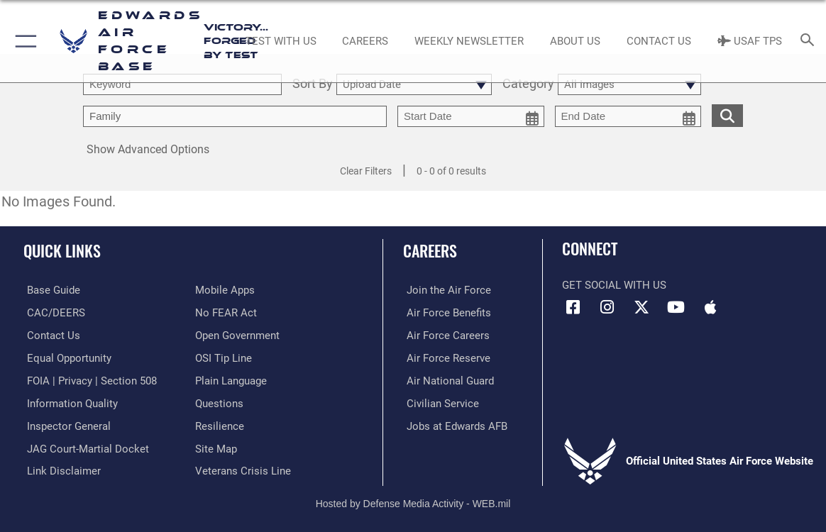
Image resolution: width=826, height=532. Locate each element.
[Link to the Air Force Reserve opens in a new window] (445, 356)
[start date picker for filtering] (470, 116)
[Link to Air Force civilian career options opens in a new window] (439, 401)
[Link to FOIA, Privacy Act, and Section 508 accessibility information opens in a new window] (88, 379)
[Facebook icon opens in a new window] (572, 307)
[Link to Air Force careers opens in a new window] (444, 334)
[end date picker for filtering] (628, 116)
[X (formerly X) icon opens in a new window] (641, 307)
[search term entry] (182, 84)
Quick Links (62, 250)
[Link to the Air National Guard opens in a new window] (446, 379)
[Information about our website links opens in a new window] (60, 468)
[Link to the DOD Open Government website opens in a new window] (237, 334)
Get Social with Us (614, 285)
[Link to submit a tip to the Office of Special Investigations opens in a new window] (223, 356)
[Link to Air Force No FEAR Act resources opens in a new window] (226, 312)
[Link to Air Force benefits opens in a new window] (445, 312)
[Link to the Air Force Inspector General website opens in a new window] (65, 423)
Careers (430, 250)
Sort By (312, 84)
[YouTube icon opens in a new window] (676, 307)
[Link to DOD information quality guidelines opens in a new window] (68, 401)
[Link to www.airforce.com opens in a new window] (445, 290)
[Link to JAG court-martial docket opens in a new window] (84, 446)
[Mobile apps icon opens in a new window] (710, 307)
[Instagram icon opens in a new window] (607, 307)
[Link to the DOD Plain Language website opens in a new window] (231, 379)
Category (528, 84)
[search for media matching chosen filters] (727, 115)
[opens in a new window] (50, 290)
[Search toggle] (810, 41)
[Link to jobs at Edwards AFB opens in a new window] (453, 423)
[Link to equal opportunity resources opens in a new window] (65, 356)
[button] (23, 41)
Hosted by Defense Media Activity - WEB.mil (413, 500)
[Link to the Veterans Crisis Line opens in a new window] (243, 468)
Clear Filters (366, 171)
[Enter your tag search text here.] (235, 116)
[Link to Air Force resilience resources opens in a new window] (219, 423)
